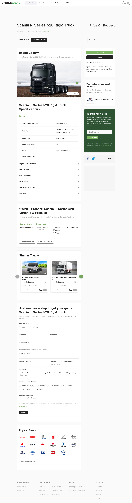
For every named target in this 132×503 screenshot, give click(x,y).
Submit (23, 411)
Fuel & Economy (25, 176)
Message (22, 369)
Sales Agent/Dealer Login (77, 486)
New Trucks (31, 3)
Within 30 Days (27, 385)
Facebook (99, 486)
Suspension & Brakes (27, 187)
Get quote (100, 53)
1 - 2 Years (26, 389)
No (37, 327)
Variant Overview (39, 40)
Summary (22, 116)
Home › (19, 31)
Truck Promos (44, 3)
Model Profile (24, 40)
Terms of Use (43, 493)
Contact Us (43, 489)
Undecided (39, 389)
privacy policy (23, 405)
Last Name (54, 335)
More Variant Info (27, 242)
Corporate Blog (57, 489)
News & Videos (58, 3)
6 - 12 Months (68, 385)
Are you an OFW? (25, 323)
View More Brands (28, 460)
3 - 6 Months (54, 385)
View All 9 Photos (73, 94)
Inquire (99, 57)
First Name (23, 335)
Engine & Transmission (27, 164)
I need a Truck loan (27, 397)
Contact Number (25, 361)
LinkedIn (98, 497)
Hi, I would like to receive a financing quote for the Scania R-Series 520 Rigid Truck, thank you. (49, 373)
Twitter (98, 493)
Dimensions (23, 181)
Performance (24, 170)
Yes (23, 327)
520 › (41, 31)
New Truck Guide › (25, 31)
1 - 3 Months (40, 385)
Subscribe (93, 137)
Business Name (25, 343)
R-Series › (37, 31)
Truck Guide (21, 489)
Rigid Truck (46, 31)
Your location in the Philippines (61, 361)
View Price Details (45, 242)
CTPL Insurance (72, 3)
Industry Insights (57, 493)
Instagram (99, 489)
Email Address (24, 353)
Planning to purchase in (28, 381)
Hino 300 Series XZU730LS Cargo (32, 278)
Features (22, 193)
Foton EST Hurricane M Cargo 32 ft (64, 278)
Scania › (33, 31)
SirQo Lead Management (77, 489)
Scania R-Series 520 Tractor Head (33, 224)
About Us (42, 486)
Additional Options (26, 394)
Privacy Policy (56, 486)
